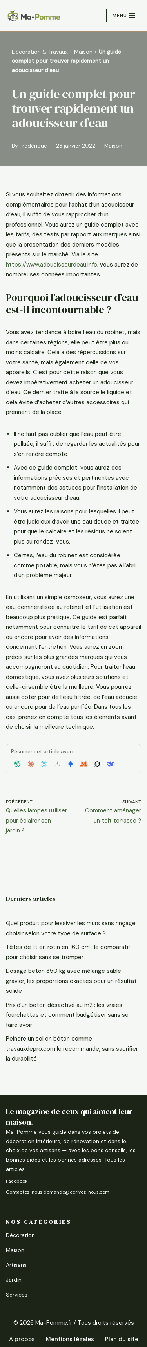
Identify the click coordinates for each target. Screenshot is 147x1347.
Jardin (14, 1279)
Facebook (16, 1181)
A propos (22, 1339)
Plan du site (121, 1339)
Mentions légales (70, 1339)
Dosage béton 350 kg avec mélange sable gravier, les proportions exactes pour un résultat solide (71, 981)
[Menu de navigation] (123, 15)
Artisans (16, 1264)
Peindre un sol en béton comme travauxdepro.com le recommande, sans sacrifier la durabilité (72, 1048)
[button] (17, 764)
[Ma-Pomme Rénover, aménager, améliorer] (33, 15)
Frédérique (33, 145)
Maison (83, 51)
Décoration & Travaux (40, 51)
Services (16, 1294)
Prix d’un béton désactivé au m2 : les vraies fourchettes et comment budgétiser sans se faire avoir (67, 1015)
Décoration (20, 1235)
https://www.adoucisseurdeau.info (51, 264)
